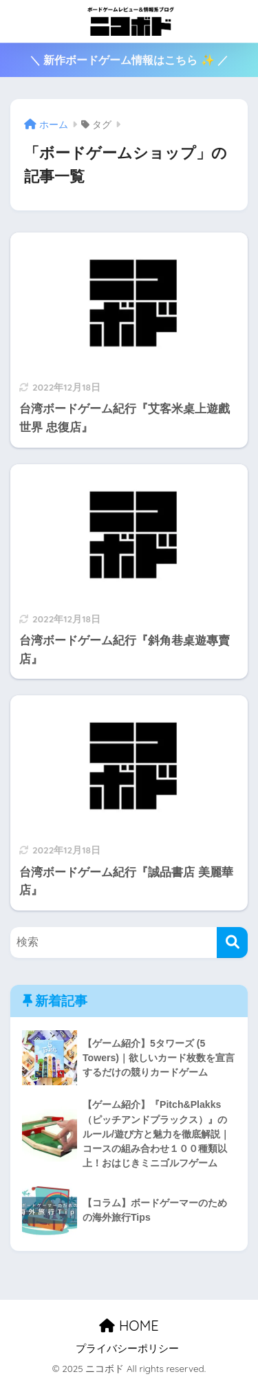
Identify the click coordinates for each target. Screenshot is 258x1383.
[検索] (232, 942)
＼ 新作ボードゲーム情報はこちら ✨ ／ (129, 60)
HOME (128, 1325)
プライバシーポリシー (127, 1348)
